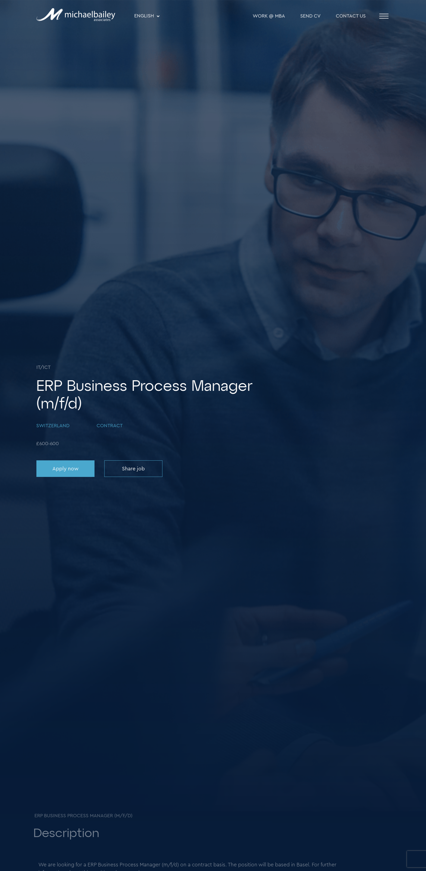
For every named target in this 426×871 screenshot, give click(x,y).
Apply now (65, 468)
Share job (132, 468)
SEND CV (310, 16)
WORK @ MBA (269, 16)
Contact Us (351, 16)
